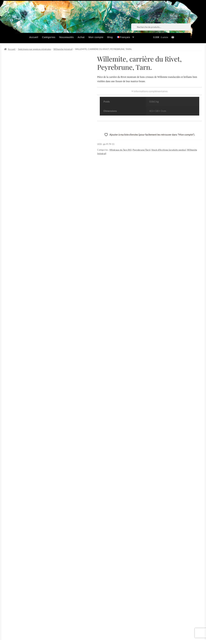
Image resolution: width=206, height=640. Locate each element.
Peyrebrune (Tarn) (141, 149)
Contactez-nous (72, 626)
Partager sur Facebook (78, 553)
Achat (81, 37)
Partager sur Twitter (29, 553)
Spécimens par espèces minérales (34, 49)
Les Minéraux (31, 5)
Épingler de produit (127, 553)
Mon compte (96, 37)
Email (79, 590)
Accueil (33, 37)
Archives (68, 619)
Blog (110, 37)
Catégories (48, 37)
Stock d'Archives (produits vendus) (168, 149)
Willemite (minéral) (63, 49)
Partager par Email (177, 553)
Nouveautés (66, 37)
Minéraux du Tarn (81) (121, 149)
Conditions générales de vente (96, 619)
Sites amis (125, 619)
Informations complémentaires (149, 91)
